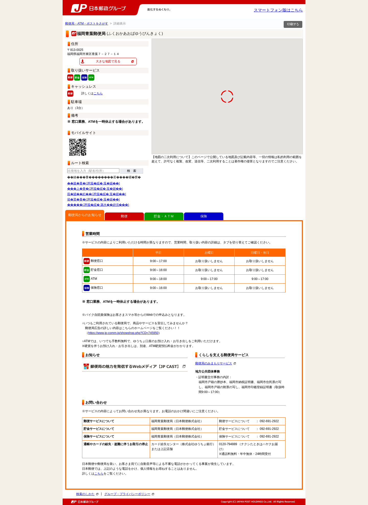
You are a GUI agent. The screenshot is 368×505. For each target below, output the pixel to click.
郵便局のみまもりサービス (215, 363)
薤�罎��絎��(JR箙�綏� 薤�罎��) (96, 194)
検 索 (131, 171)
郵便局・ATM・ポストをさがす (86, 23)
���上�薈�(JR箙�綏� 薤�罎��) (95, 188)
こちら (98, 93)
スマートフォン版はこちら (278, 10)
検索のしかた (87, 494)
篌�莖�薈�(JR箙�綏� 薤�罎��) (93, 199)
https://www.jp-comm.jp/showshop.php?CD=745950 (123, 333)
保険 (203, 216)
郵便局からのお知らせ (84, 215)
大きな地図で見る (108, 61)
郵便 (124, 216)
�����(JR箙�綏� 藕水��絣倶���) (98, 205)
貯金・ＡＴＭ (164, 216)
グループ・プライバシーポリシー (129, 494)
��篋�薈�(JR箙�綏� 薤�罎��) (93, 183)
